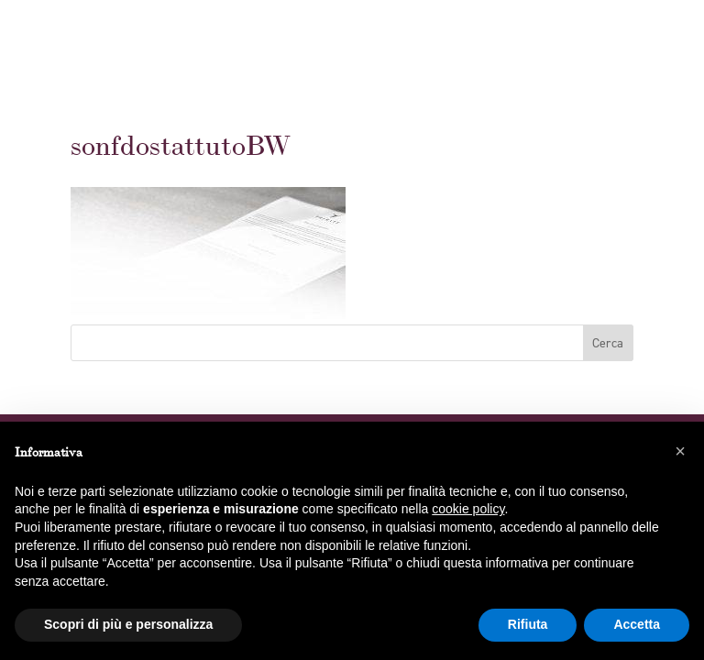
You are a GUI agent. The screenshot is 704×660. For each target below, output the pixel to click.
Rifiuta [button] (528, 624)
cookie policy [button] (468, 508)
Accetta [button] (636, 624)
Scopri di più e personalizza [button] (128, 624)
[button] (680, 451)
